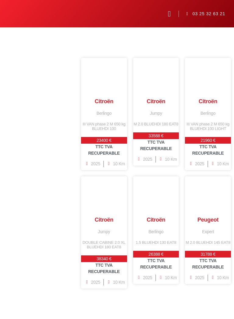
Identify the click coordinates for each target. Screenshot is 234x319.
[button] (169, 13)
